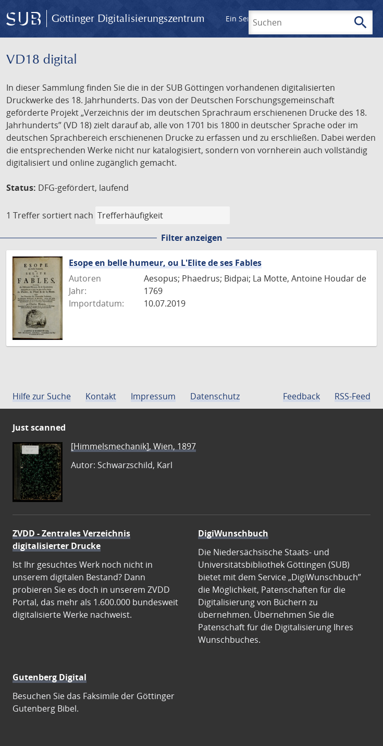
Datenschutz (215, 396)
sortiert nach (67, 215)
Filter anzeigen (192, 237)
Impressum (153, 396)
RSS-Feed (352, 396)
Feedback (301, 396)
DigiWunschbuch (233, 533)
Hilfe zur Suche (42, 396)
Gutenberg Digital (50, 677)
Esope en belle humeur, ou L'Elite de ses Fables (165, 262)
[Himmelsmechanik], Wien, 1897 (133, 446)
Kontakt (100, 396)
